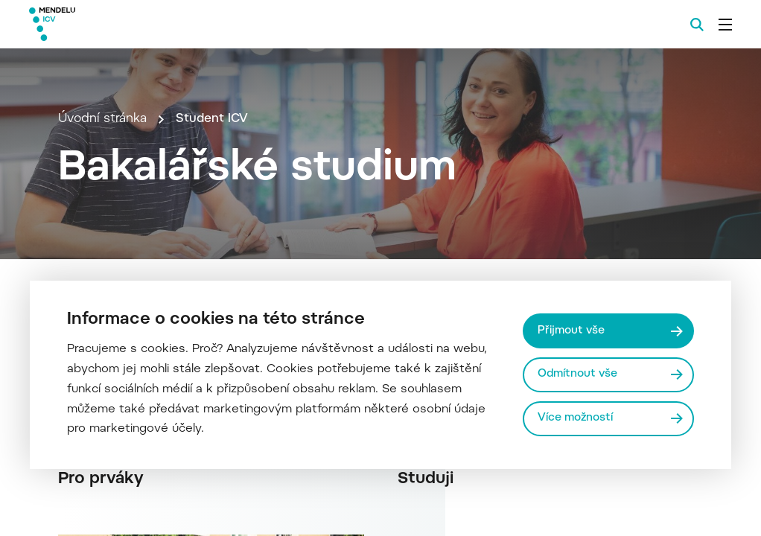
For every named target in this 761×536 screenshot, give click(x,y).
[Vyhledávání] (697, 24)
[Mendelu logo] (110, 24)
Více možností (576, 418)
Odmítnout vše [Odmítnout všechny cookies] (579, 374)
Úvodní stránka (102, 150)
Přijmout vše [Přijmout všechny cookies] (572, 330)
